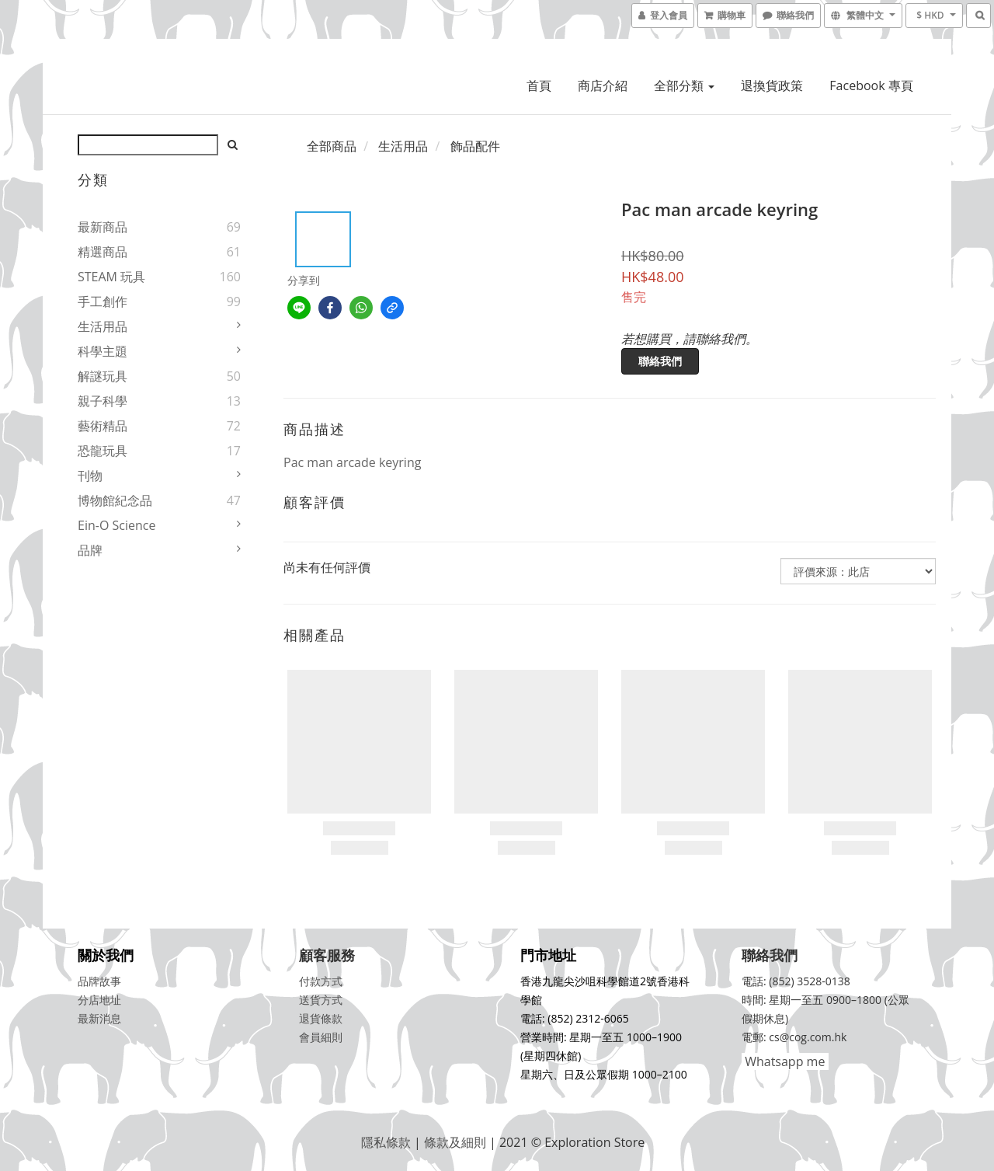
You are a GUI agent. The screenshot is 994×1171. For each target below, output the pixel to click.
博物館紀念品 (115, 500)
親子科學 (102, 401)
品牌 (90, 550)
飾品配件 (475, 146)
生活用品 (102, 326)
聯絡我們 (660, 361)
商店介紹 (602, 85)
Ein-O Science (116, 525)
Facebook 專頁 (870, 85)
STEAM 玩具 (111, 276)
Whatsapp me (783, 1061)
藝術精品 (102, 425)
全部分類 (684, 85)
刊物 (90, 475)
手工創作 (102, 301)
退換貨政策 (772, 85)
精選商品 (102, 251)
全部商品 (331, 146)
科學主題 (102, 351)
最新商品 (102, 226)
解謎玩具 (102, 376)
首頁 (539, 85)
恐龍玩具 (102, 450)
